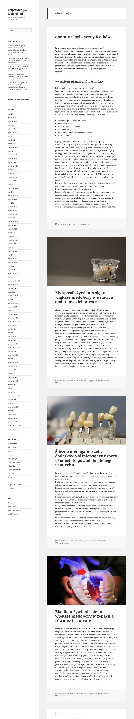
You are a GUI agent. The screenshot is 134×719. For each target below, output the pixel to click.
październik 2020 (14, 322)
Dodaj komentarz (85, 224)
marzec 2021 (12, 307)
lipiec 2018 (12, 374)
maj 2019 (11, 359)
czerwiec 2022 (13, 251)
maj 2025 (11, 151)
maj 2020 (11, 333)
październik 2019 (14, 348)
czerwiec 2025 (13, 147)
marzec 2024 (12, 199)
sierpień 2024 (12, 181)
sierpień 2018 (12, 370)
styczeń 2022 (12, 270)
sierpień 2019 (12, 351)
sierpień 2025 (12, 140)
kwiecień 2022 (13, 259)
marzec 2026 (12, 121)
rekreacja (11, 466)
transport (11, 473)
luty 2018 (11, 388)
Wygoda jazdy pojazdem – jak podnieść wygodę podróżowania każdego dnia (19, 68)
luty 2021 (11, 311)
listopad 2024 (12, 170)
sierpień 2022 (12, 244)
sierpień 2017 (12, 400)
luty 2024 (11, 203)
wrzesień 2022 (13, 240)
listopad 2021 (12, 277)
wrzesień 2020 (13, 325)
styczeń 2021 (12, 314)
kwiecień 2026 (13, 118)
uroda (10, 477)
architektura (12, 444)
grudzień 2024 (13, 166)
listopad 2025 (12, 136)
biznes (10, 451)
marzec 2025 (12, 159)
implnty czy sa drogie (86, 381)
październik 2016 (14, 426)
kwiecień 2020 (13, 336)
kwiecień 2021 (13, 303)
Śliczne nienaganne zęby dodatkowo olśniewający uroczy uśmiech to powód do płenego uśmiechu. (86, 458)
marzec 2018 (12, 385)
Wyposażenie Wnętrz (15, 485)
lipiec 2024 (12, 184)
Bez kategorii (12, 447)
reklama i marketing (15, 462)
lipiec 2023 (12, 218)
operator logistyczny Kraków (83, 36)
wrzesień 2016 (13, 429)
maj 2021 (11, 299)
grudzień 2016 (13, 422)
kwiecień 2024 (13, 196)
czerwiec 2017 (13, 407)
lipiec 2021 (12, 292)
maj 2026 (11, 114)
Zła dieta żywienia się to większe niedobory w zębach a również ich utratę (84, 616)
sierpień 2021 (12, 288)
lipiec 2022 (12, 247)
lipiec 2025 (12, 144)
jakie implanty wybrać (101, 381)
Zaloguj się (11, 503)
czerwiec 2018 (13, 377)
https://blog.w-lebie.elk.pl (18, 11)
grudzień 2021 (13, 273)
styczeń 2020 (12, 340)
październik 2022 (14, 236)
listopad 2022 (12, 233)
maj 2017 (11, 411)
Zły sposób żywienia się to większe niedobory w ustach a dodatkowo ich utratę (84, 297)
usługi (10, 481)
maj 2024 (11, 192)
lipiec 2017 (12, 403)
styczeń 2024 (12, 207)
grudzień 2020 (13, 318)
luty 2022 (11, 266)
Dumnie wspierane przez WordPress (68, 714)
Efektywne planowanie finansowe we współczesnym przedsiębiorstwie (18, 76)
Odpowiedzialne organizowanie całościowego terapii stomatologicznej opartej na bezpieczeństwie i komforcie (19, 86)
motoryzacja (12, 459)
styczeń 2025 (12, 162)
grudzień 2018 (13, 362)
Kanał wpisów (13, 507)
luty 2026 (11, 125)
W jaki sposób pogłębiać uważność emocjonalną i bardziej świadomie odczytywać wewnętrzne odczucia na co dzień (19, 50)
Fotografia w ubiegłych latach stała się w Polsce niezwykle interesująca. (18, 60)
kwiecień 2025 (13, 155)
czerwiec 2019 (13, 355)
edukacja (11, 455)
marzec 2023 (12, 225)
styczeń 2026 (12, 129)
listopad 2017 (12, 392)
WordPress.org (13, 514)
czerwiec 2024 (13, 188)
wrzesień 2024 (13, 177)
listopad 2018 (12, 366)
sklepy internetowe (14, 470)
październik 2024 (14, 173)
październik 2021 (14, 281)
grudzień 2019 (13, 344)
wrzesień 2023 (13, 214)
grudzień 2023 (13, 210)
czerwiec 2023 (13, 221)
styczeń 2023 (12, 229)
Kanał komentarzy (14, 510)
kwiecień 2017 (13, 414)
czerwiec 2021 (13, 296)
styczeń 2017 (12, 418)
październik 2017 (14, 396)
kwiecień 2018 (13, 381)
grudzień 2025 (13, 133)
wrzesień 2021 (13, 285)
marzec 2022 (12, 262)
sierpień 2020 (12, 329)
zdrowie (11, 488)
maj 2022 (11, 255)
